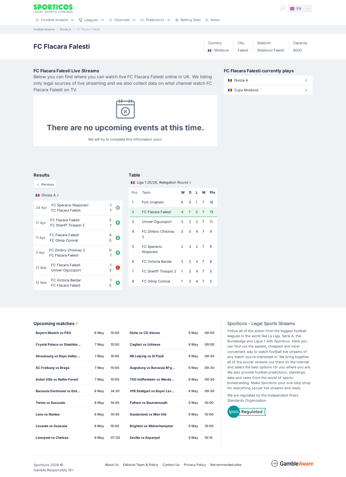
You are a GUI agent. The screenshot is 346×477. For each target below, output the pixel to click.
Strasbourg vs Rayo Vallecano (59, 356)
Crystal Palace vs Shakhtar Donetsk (60, 344)
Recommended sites (225, 465)
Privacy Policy (195, 465)
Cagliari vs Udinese (145, 344)
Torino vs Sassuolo (50, 403)
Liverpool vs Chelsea (52, 438)
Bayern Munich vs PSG (53, 333)
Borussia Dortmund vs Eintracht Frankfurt (60, 391)
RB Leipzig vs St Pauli (147, 356)
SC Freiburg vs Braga (52, 368)
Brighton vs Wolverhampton (151, 426)
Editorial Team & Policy (140, 465)
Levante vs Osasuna (51, 426)
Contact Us (170, 465)
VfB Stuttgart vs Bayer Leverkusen (154, 391)
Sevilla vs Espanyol (145, 438)
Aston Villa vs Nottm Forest (57, 379)
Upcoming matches (56, 323)
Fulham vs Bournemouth (148, 403)
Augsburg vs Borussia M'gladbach (154, 368)
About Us (112, 465)
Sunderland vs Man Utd (148, 414)
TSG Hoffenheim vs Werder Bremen (154, 379)
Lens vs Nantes (48, 414)
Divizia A (48, 195)
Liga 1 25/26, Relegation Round (161, 182)
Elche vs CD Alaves (145, 333)
